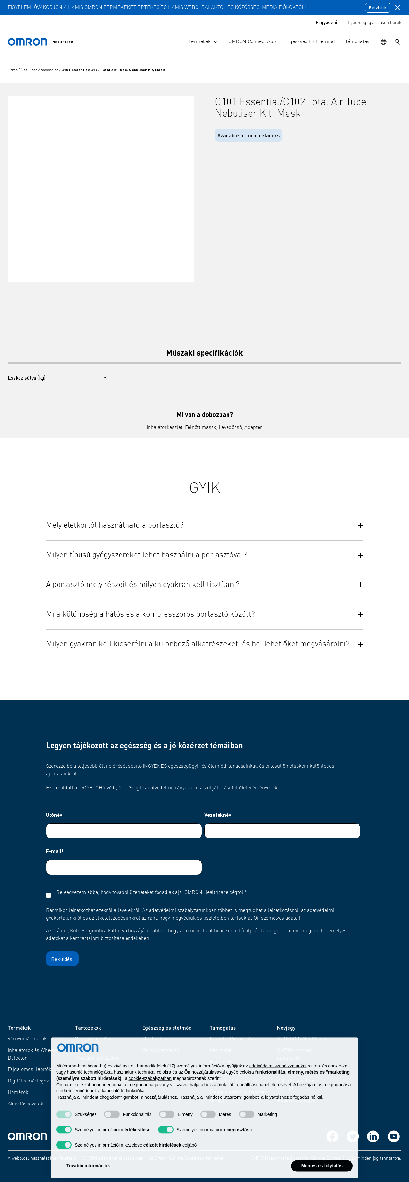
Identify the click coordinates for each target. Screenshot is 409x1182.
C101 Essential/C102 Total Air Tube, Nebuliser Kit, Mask (113, 69)
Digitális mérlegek (28, 1081)
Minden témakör (160, 1039)
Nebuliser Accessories (40, 70)
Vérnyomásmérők (27, 1039)
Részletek (377, 7)
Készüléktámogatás (231, 1039)
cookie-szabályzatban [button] (150, 1088)
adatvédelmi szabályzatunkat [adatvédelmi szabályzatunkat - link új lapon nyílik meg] (278, 1076)
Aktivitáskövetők (25, 1104)
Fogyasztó (326, 22)
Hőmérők (18, 1092)
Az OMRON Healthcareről (305, 1039)
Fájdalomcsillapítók (29, 1069)
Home (13, 70)
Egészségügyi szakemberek (374, 22)
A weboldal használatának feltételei (42, 1158)
